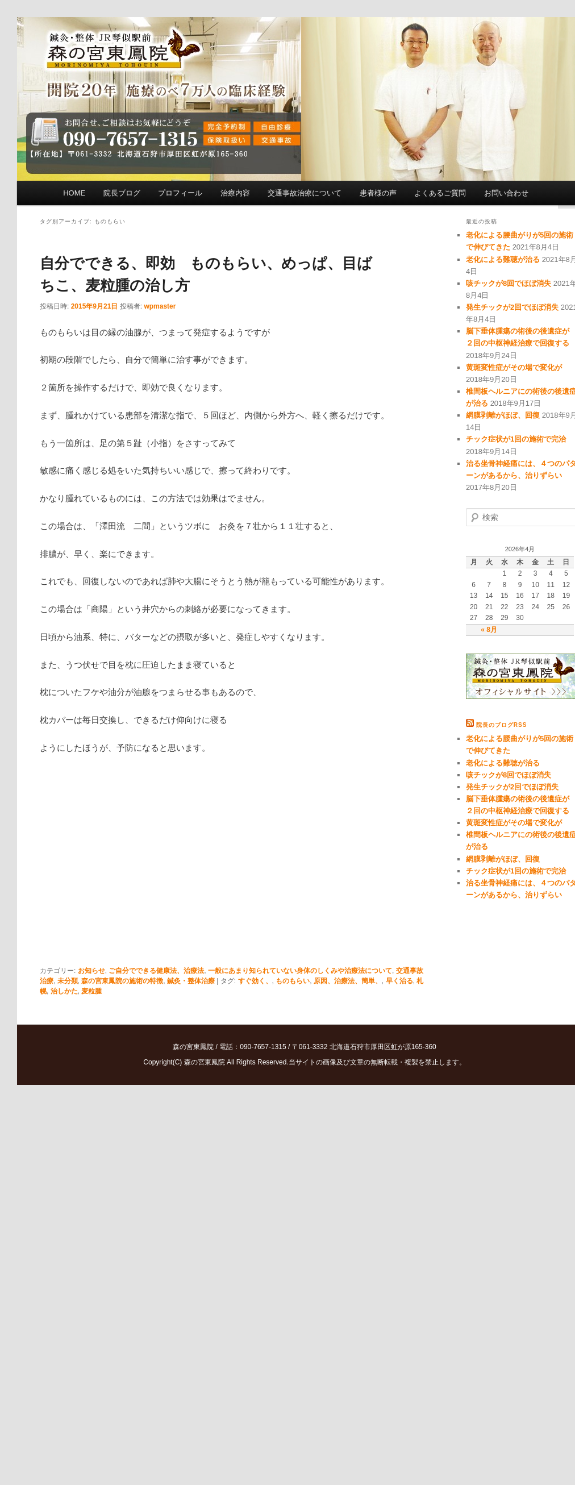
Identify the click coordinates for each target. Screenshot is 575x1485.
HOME (74, 193)
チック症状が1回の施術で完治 (516, 439)
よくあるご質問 (440, 193)
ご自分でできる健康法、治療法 (156, 971)
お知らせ (91, 971)
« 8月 (489, 630)
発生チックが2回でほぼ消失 (512, 307)
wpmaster (160, 306)
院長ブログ (121, 193)
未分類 (67, 981)
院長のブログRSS (501, 725)
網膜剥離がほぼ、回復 (503, 415)
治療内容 (235, 193)
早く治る (399, 981)
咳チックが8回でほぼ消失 (508, 283)
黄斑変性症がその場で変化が (514, 367)
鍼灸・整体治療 (191, 981)
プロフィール (180, 193)
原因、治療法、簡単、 (348, 981)
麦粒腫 (91, 991)
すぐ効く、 (255, 981)
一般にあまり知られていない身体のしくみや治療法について (300, 971)
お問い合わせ (506, 193)
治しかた (64, 991)
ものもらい (293, 981)
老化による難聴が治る (503, 259)
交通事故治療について (304, 193)
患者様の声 (378, 193)
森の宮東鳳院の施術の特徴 (122, 981)
